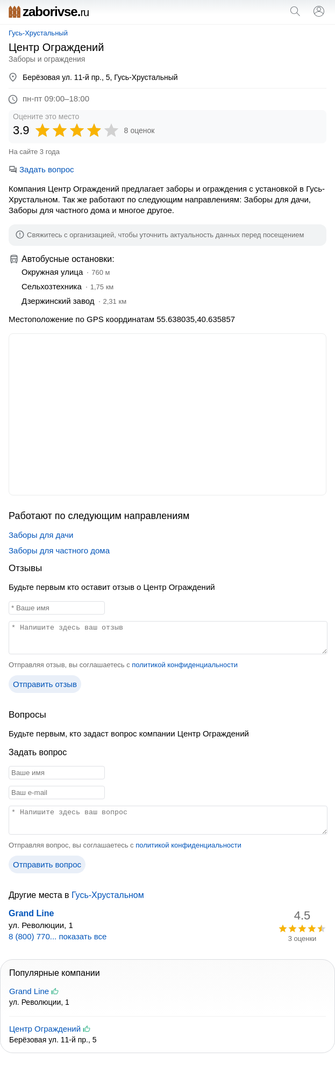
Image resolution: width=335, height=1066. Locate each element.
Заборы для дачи (41, 534)
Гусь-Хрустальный (38, 33)
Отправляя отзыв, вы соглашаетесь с (123, 665)
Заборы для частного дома (59, 550)
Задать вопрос (41, 169)
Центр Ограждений (45, 1028)
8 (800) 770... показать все (57, 936)
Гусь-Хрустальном (108, 895)
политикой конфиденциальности (185, 665)
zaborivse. (49, 11)
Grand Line (31, 913)
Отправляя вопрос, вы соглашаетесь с (125, 845)
